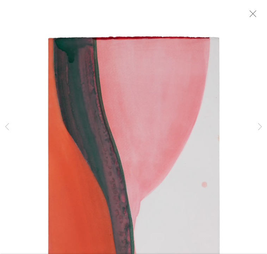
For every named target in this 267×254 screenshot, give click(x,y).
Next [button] (260, 127)
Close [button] (251, 16)
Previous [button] (7, 127)
